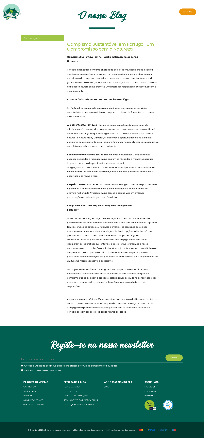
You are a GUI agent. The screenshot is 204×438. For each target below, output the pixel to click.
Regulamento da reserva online (81, 400)
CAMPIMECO (29, 386)
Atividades (135, 12)
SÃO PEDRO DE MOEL (33, 400)
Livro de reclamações (76, 395)
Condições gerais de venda (79, 404)
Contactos (170, 12)
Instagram (150, 391)
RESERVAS (187, 12)
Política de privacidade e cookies (121, 430)
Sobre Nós (102, 12)
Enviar (174, 357)
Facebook (149, 386)
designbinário (97, 430)
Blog (160, 12)
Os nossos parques (119, 12)
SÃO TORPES (29, 391)
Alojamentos (149, 12)
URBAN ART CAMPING (33, 404)
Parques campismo (35, 382)
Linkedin (148, 395)
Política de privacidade (49, 370)
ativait (72, 430)
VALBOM (27, 395)
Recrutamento (72, 386)
